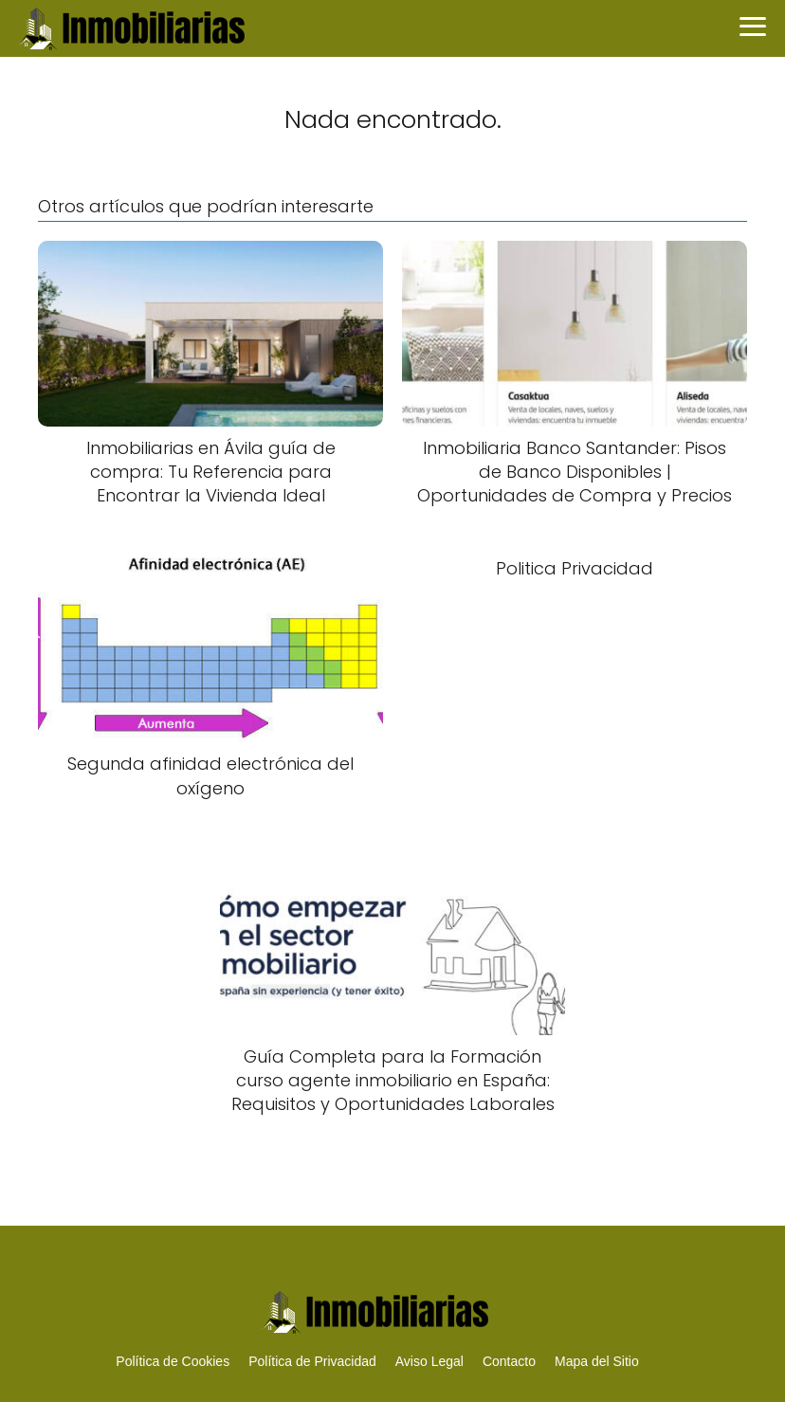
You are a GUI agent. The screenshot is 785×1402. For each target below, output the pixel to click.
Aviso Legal (429, 1361)
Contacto (509, 1361)
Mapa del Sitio (597, 1361)
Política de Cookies (172, 1361)
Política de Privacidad (312, 1361)
